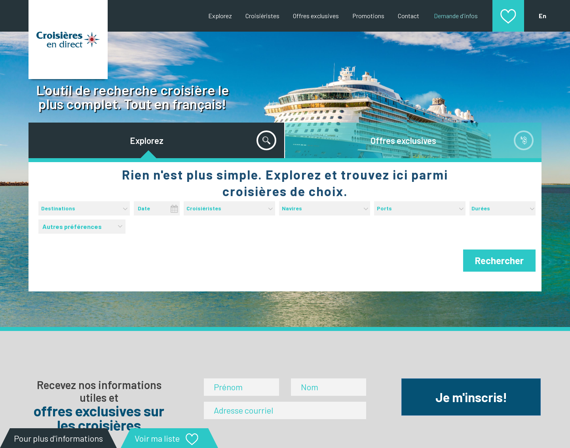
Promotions (368, 15)
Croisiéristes (262, 15)
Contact (408, 15)
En (542, 15)
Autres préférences (83, 224)
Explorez (220, 15)
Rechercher (499, 260)
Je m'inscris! (471, 397)
